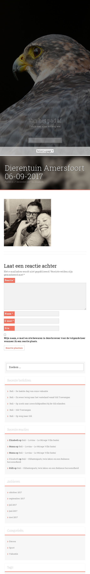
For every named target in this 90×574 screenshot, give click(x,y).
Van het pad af (45, 121)
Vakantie (13, 553)
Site (7, 328)
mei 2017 (13, 517)
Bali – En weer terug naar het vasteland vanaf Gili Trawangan (40, 397)
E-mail (9, 320)
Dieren (12, 541)
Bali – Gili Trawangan (20, 409)
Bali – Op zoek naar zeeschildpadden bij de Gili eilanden (37, 403)
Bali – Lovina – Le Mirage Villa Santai (40, 440)
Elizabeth (38, 181)
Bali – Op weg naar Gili (21, 416)
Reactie (9, 280)
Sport (11, 547)
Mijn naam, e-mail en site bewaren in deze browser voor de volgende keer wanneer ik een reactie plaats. (44, 340)
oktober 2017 (15, 492)
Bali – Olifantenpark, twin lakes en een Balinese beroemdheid (48, 468)
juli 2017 (13, 504)
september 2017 (17, 498)
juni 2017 (13, 511)
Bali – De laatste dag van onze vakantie (29, 391)
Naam (9, 313)
